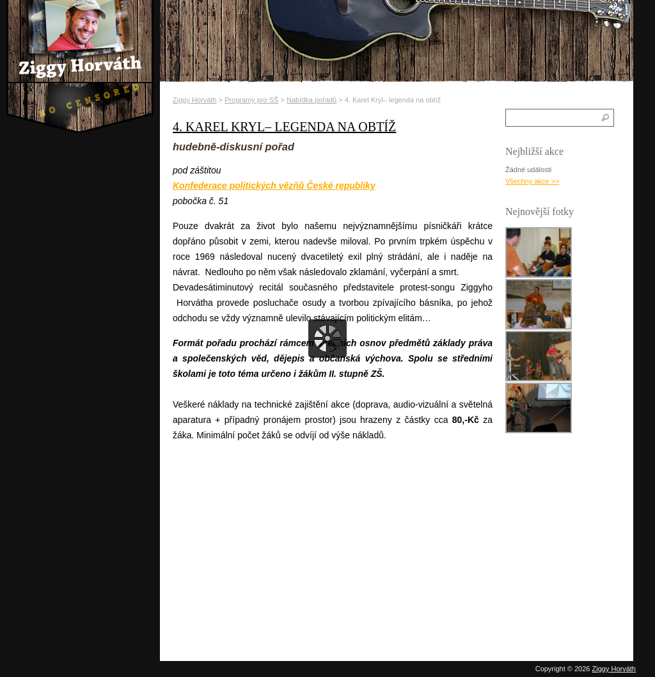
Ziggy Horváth (194, 100)
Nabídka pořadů (311, 100)
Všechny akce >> (532, 181)
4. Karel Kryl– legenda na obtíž (284, 127)
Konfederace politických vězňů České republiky (274, 185)
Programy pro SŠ (251, 100)
